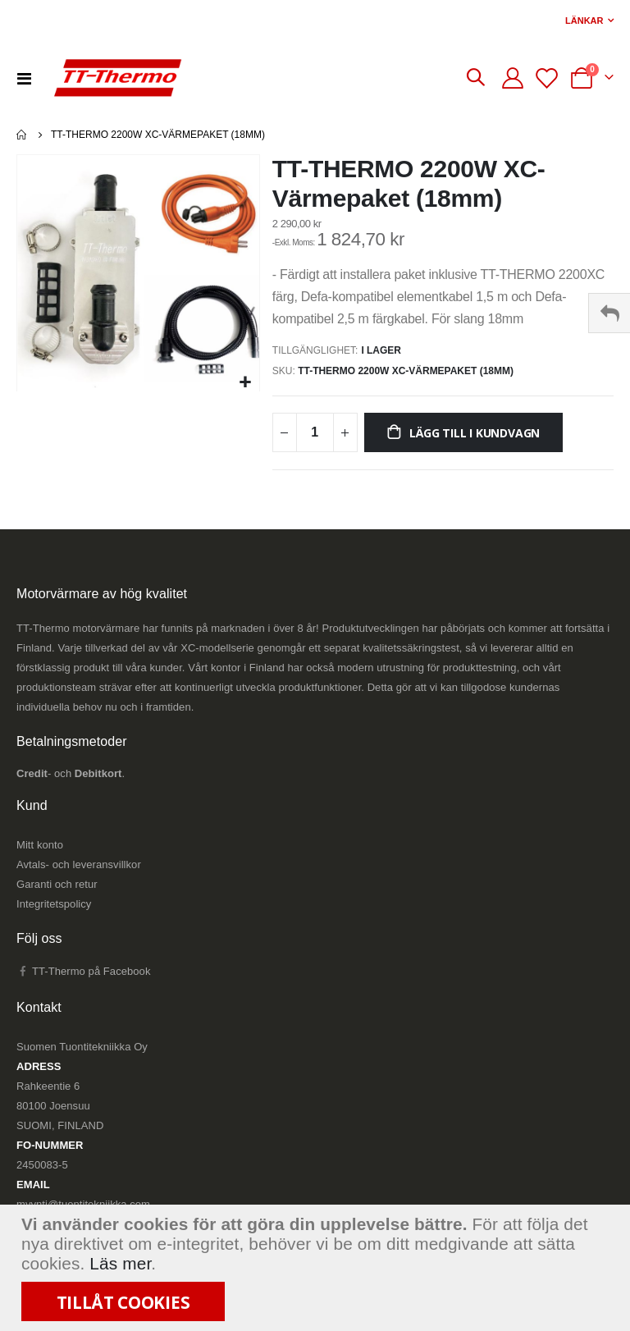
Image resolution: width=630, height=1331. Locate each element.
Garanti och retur (57, 888)
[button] (245, 382)
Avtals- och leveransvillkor (78, 868)
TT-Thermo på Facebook (83, 975)
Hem (22, 134)
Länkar (584, 20)
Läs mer (120, 1263)
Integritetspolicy (53, 908)
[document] (317, 1267)
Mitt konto (39, 849)
